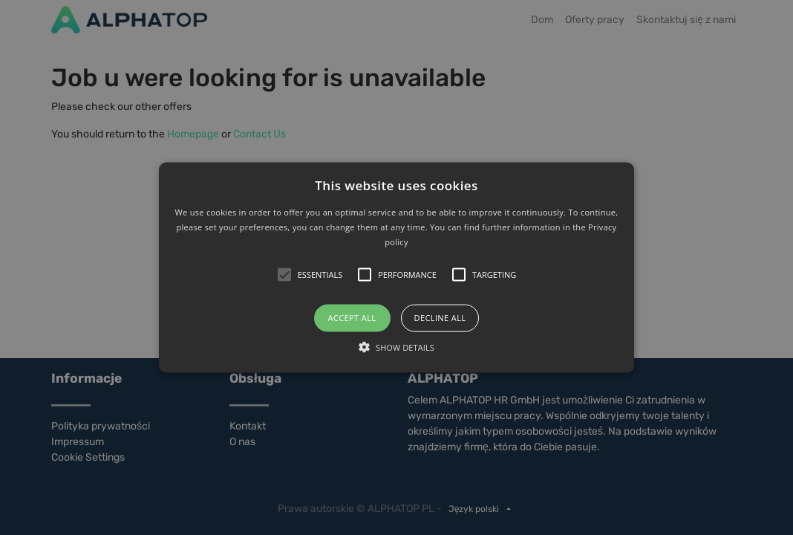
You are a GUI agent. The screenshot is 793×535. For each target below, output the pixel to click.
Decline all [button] (440, 317)
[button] (397, 268)
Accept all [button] (352, 317)
